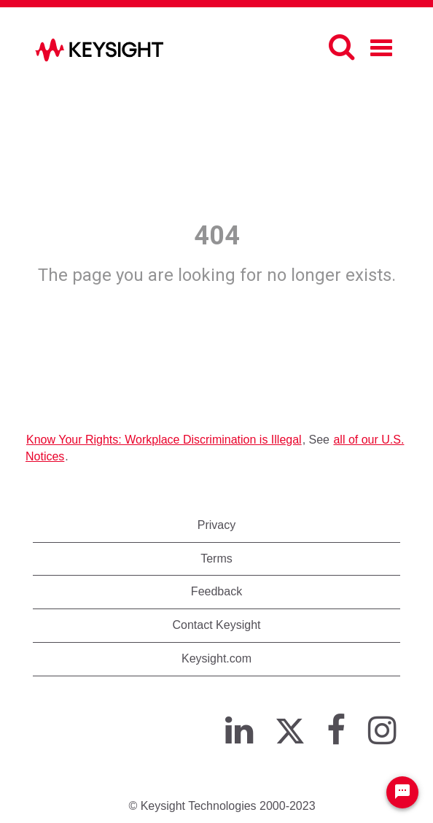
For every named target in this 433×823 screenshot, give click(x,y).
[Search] (341, 47)
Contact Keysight (217, 625)
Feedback (216, 591)
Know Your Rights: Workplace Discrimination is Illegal (164, 439)
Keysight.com (216, 658)
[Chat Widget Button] (402, 792)
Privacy (216, 525)
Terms (216, 558)
